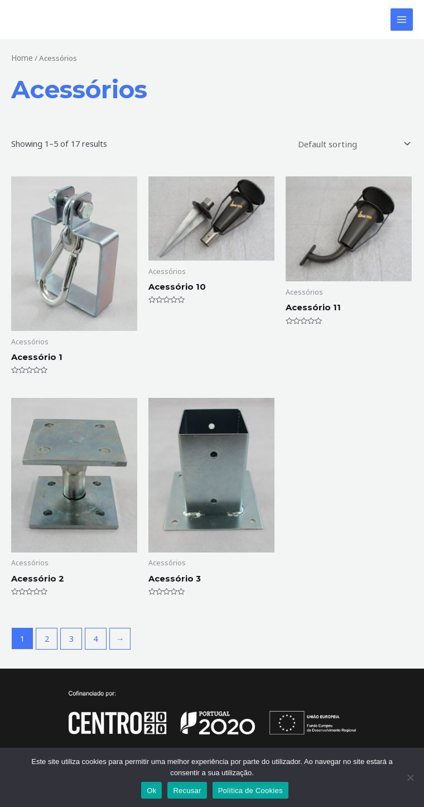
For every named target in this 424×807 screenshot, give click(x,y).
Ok (151, 790)
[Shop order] (355, 145)
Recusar (187, 790)
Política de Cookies (250, 790)
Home (21, 59)
